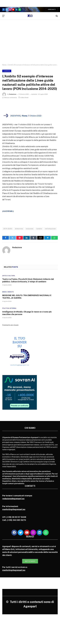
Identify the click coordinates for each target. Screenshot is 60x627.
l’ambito (39, 229)
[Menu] (3, 15)
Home (4, 65)
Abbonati (52, 9)
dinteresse (19, 229)
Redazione (12, 94)
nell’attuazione (50, 229)
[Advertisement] (30, 44)
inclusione (29, 229)
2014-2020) (7, 229)
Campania (6, 71)
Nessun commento (9, 97)
